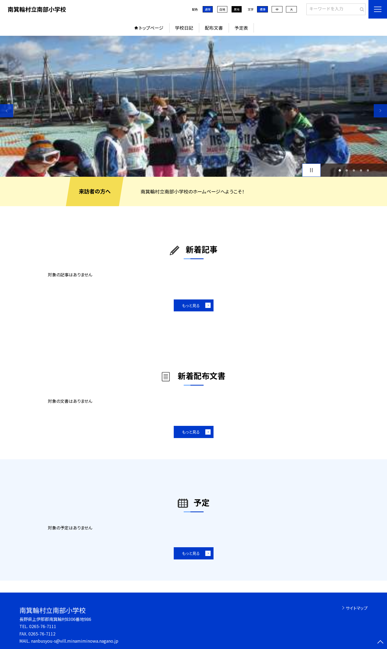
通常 (208, 9)
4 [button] (361, 170)
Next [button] (380, 110)
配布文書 (214, 27)
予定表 (241, 27)
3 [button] (354, 170)
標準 (263, 9)
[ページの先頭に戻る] (380, 642)
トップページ (151, 27)
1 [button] (339, 170)
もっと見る (191, 305)
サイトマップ (357, 608)
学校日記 (184, 27)
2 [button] (347, 170)
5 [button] (368, 170)
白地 (222, 9)
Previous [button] (6, 110)
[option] (193, 106)
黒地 (237, 9)
